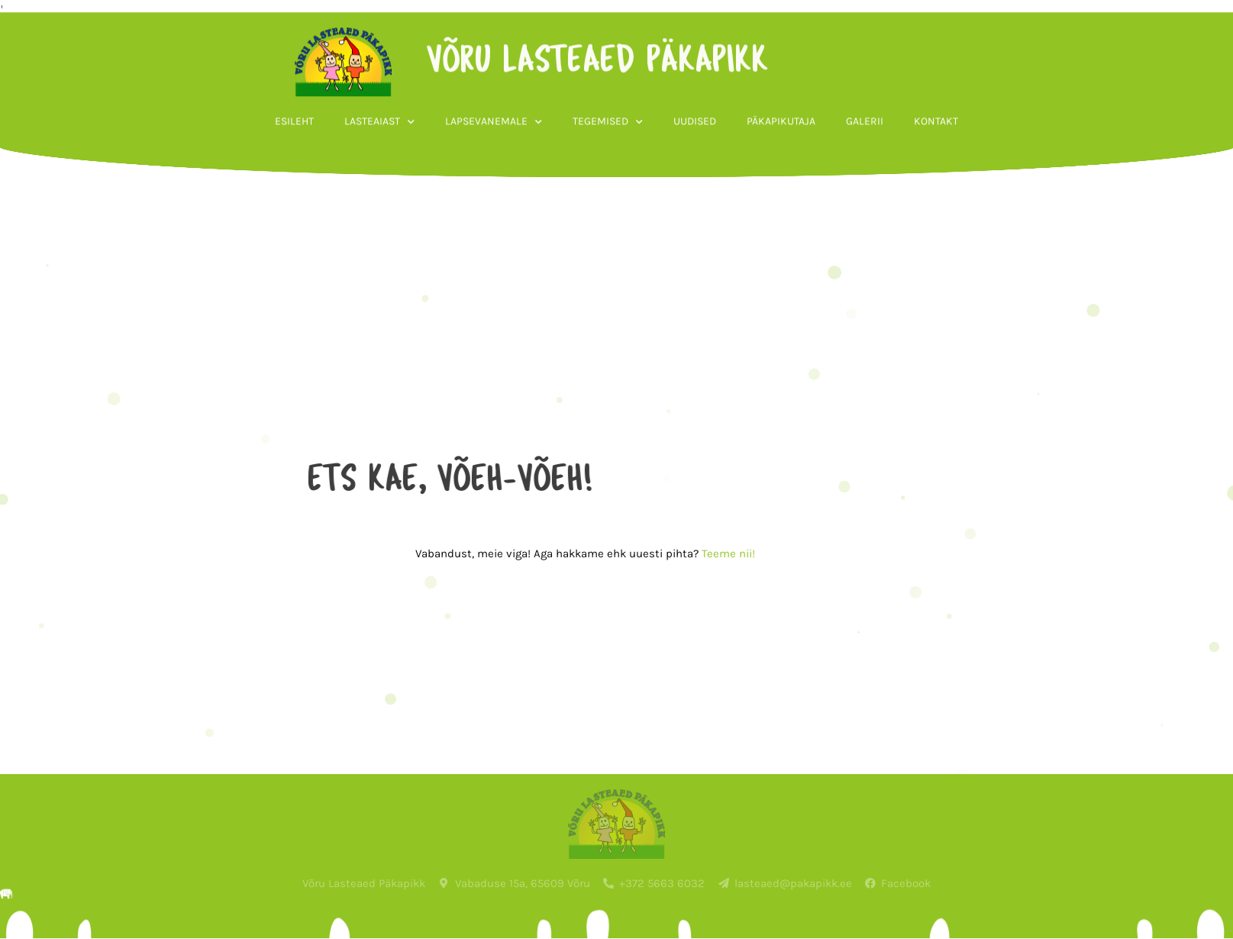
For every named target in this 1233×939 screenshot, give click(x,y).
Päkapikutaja (781, 147)
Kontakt (936, 147)
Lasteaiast (379, 148)
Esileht (294, 147)
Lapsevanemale (493, 148)
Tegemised (608, 148)
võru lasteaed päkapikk (568, 88)
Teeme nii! (681, 553)
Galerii (864, 147)
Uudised (694, 147)
